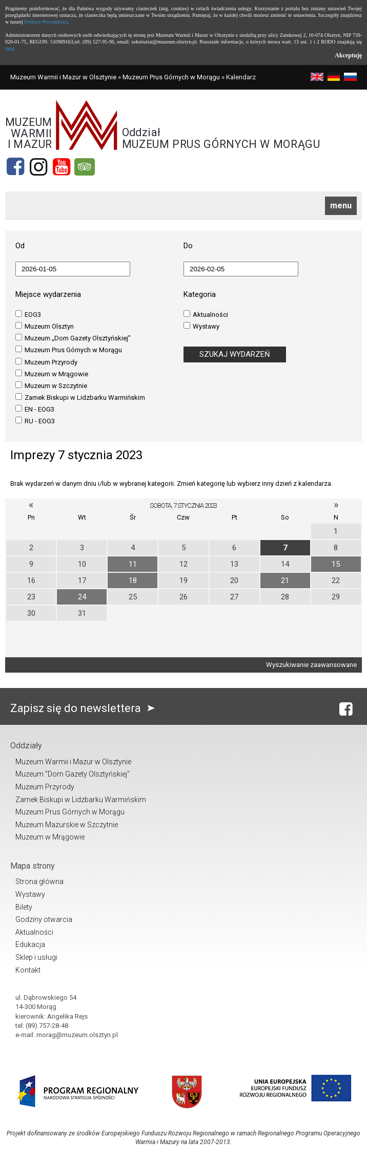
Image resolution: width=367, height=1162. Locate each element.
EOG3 (28, 314)
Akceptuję (348, 55)
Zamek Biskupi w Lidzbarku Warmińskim (80, 397)
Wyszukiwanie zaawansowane (311, 665)
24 (82, 596)
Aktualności (206, 314)
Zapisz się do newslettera (84, 708)
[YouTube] (61, 167)
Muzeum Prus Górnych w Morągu (171, 77)
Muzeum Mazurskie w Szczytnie (66, 825)
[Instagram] (38, 167)
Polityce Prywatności (46, 22)
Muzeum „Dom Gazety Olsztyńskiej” (73, 338)
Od (20, 245)
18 (133, 580)
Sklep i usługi (36, 957)
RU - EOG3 (35, 421)
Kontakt (27, 970)
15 (336, 564)
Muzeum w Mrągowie (51, 374)
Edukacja (30, 944)
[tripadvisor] (84, 167)
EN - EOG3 (34, 409)
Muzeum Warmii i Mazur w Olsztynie (63, 77)
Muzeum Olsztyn (44, 326)
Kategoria (200, 294)
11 (133, 564)
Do (188, 245)
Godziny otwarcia (43, 919)
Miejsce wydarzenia (48, 294)
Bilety (23, 907)
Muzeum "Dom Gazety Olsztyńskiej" (72, 774)
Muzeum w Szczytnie (51, 385)
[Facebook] (15, 167)
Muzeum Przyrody (46, 362)
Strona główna (39, 881)
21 (285, 580)
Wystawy (201, 326)
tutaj (9, 48)
